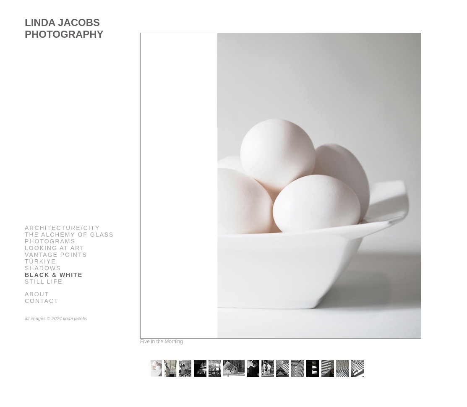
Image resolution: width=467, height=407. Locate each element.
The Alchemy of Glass (69, 234)
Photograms (50, 241)
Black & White (54, 274)
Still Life (44, 281)
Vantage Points (56, 254)
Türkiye (40, 261)
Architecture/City (62, 227)
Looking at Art (54, 248)
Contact (42, 300)
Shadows (43, 268)
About (37, 294)
